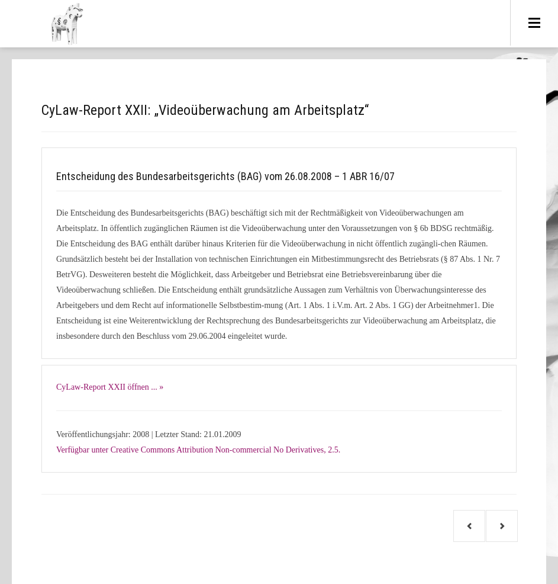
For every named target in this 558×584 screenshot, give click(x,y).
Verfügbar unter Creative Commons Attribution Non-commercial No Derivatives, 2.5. (198, 449)
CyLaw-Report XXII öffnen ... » (109, 387)
